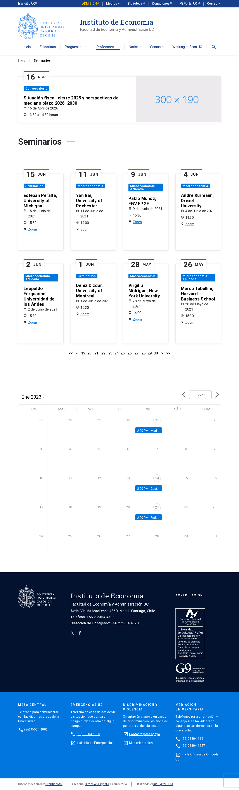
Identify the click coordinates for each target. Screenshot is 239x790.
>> (168, 353)
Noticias (135, 47)
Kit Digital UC (162, 784)
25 (123, 353)
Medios (113, 4)
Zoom (32, 229)
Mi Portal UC (189, 3)
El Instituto (48, 47)
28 (143, 353)
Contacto (157, 47)
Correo (214, 4)
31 (157, 420)
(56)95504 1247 (193, 745)
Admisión (89, 3)
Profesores (108, 47)
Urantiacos (52, 784)
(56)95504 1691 (193, 738)
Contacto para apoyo (144, 734)
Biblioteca (135, 3)
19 (83, 353)
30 (156, 353)
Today (200, 394)
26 (130, 353)
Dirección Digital (96, 784)
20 (89, 353)
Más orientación (141, 743)
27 (137, 353)
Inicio (27, 47)
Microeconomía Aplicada (142, 187)
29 (150, 353)
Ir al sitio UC (26, 3)
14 (157, 478)
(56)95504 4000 (36, 729)
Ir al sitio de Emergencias (95, 743)
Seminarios (34, 186)
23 (110, 353)
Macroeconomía (90, 186)
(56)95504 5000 (88, 734)
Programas (76, 47)
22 (103, 353)
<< (71, 353)
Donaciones (161, 3)
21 (96, 353)
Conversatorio (36, 88)
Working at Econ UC (187, 47)
